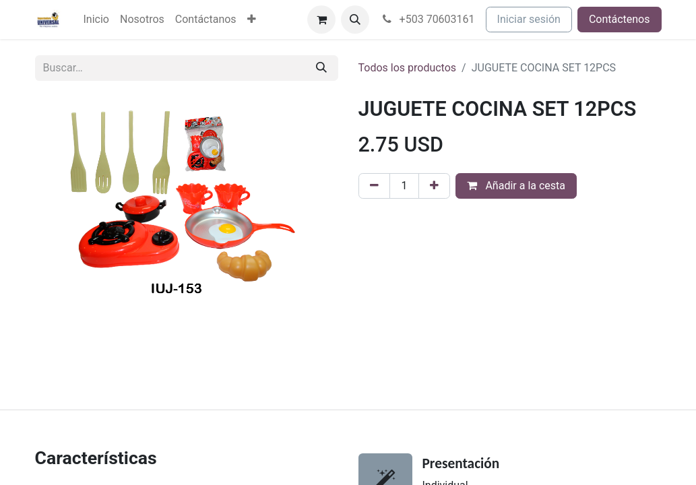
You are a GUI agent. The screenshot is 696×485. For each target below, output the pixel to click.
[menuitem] (96, 19)
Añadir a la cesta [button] (516, 185)
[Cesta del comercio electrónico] (321, 19)
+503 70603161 (427, 19)
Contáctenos (619, 19)
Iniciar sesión (529, 19)
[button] (355, 19)
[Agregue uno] (434, 186)
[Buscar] (321, 68)
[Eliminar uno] (374, 186)
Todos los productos (407, 67)
